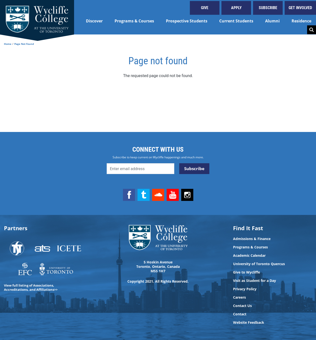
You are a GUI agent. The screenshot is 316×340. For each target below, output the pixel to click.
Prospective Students (186, 21)
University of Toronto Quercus (259, 264)
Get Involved (300, 7)
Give (204, 7)
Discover (94, 21)
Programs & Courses (134, 21)
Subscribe (268, 7)
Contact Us (242, 306)
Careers (239, 297)
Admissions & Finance (252, 239)
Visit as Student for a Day (254, 280)
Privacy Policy (245, 289)
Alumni (272, 21)
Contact (239, 314)
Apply (236, 7)
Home (7, 44)
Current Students (236, 21)
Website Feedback (248, 322)
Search (311, 29)
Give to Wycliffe (246, 272)
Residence (301, 21)
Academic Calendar (249, 255)
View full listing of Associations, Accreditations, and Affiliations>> (31, 287)
